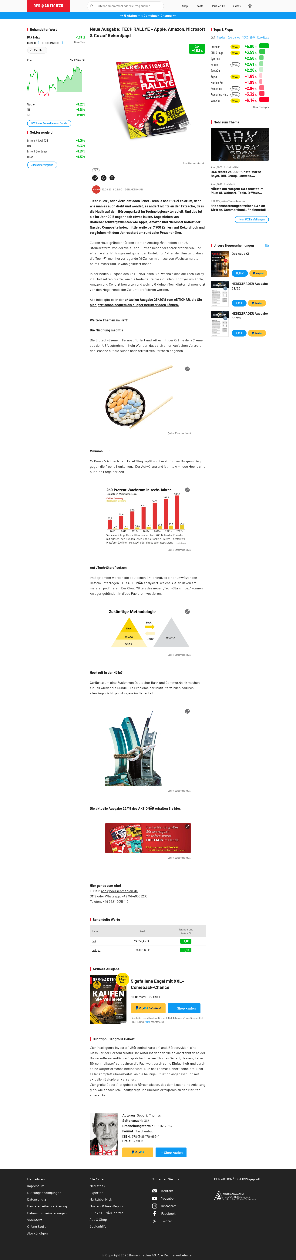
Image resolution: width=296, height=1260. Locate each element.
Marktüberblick (100, 1199)
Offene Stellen (37, 1226)
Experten (96, 1193)
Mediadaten (36, 1179)
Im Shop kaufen (184, 1008)
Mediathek (97, 1186)
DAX (96, 170)
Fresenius (216, 89)
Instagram (164, 1206)
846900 (33, 42)
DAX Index (33, 37)
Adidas (214, 65)
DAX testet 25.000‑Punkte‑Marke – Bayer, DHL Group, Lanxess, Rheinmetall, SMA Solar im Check (237, 174)
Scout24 (215, 70)
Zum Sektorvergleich (42, 164)
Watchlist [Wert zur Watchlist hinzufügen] (38, 50)
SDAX (252, 37)
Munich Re (217, 83)
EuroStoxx (263, 37)
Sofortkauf (148, 1008)
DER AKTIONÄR (134, 189)
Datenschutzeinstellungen (47, 1213)
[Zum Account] (200, 6)
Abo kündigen (37, 1233)
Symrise (215, 59)
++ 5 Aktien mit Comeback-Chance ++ (148, 15)
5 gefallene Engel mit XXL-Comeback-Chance (157, 984)
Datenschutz (36, 1199)
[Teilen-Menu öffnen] (95, 178)
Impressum (35, 1186)
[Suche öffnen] (91, 6)
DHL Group (217, 53)
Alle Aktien (97, 1179)
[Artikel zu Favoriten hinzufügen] (112, 177)
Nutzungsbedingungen (44, 1193)
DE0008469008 (52, 42)
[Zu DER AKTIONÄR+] (218, 6)
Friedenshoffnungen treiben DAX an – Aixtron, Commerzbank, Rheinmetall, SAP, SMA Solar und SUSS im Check (239, 208)
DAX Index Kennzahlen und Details (49, 123)
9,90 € (239, 303)
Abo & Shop (98, 1219)
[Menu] (262, 6)
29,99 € (240, 273)
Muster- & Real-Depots (106, 1206)
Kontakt (162, 1191)
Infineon (215, 47)
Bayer (214, 77)
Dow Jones (233, 37)
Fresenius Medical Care (219, 94)
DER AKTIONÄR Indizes (106, 1213)
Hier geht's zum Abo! (105, 885)
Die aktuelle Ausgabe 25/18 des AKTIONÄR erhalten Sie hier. (135, 808)
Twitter (162, 1221)
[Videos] (236, 6)
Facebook (164, 1213)
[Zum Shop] (185, 6)
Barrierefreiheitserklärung (47, 1206)
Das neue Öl (240, 253)
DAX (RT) (96, 950)
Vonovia (215, 100)
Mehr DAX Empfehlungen (252, 219)
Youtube (163, 1198)
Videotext (34, 1220)
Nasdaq (221, 37)
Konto (147, 1021)
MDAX (245, 37)
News (235, 46)
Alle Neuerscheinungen (262, 245)
